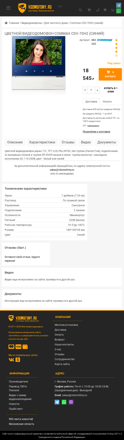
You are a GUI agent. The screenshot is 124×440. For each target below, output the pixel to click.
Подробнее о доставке (96, 131)
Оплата (59, 334)
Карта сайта (62, 364)
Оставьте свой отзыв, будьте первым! (22, 258)
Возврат (60, 339)
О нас (58, 349)
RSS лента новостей (21, 419)
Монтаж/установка (66, 324)
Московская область (21, 424)
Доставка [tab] (91, 101)
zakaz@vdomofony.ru (62, 169)
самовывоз (93, 125)
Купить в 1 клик (110, 90)
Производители (18, 381)
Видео (86, 142)
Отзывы (68, 142)
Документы (106, 142)
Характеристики (42, 142)
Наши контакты (64, 344)
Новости (14, 403)
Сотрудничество (65, 359)
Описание (15, 142)
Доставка (60, 329)
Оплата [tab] (107, 101)
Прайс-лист (16, 408)
